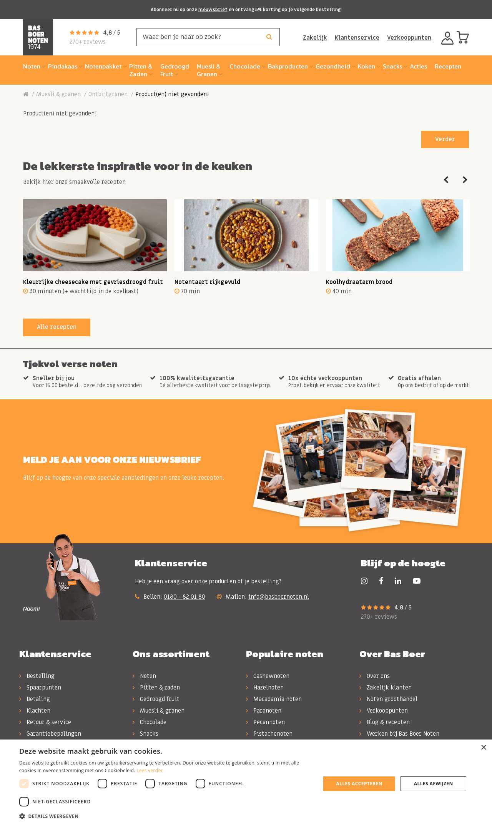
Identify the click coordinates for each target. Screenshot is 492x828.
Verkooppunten (409, 38)
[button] (165, 816)
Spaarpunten (40, 687)
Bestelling (37, 676)
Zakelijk (315, 38)
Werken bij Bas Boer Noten (399, 734)
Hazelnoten (265, 687)
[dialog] (246, 784)
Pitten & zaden (156, 687)
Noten (144, 676)
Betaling (34, 699)
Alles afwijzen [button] (433, 783)
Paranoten (263, 710)
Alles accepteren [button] (359, 783)
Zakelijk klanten (385, 687)
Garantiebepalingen (50, 734)
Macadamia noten (274, 699)
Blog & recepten (384, 722)
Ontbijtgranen (108, 94)
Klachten (34, 710)
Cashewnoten (267, 676)
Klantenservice (357, 38)
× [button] (483, 748)
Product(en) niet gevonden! (172, 94)
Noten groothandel (388, 699)
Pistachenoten (269, 734)
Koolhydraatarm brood (359, 282)
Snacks (145, 734)
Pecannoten (265, 722)
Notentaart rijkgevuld (207, 282)
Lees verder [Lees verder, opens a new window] (149, 770)
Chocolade (149, 722)
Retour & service (45, 722)
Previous (446, 180)
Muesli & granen (58, 94)
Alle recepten (56, 327)
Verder (445, 139)
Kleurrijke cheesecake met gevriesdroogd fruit (93, 282)
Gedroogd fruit (156, 699)
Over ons (374, 676)
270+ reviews (88, 42)
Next (465, 180)
